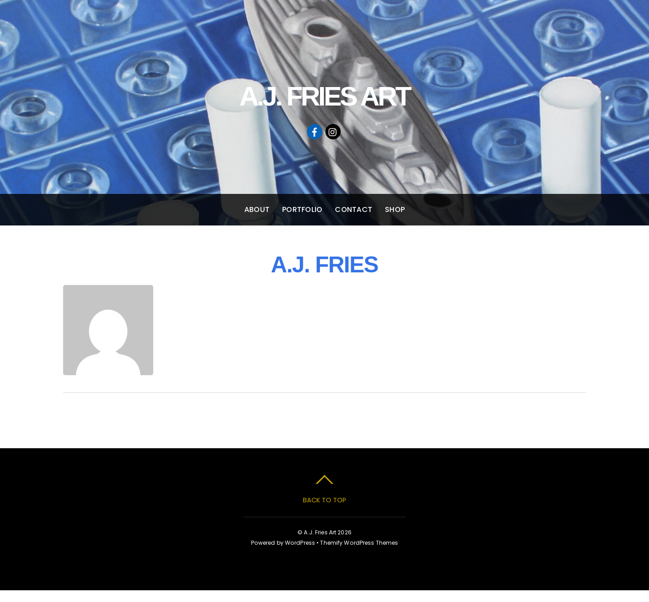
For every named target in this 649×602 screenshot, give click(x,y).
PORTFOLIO (302, 209)
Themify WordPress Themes (359, 543)
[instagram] (333, 131)
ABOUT (257, 209)
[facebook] (314, 131)
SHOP (395, 209)
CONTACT (353, 209)
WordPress (300, 543)
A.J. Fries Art (320, 532)
